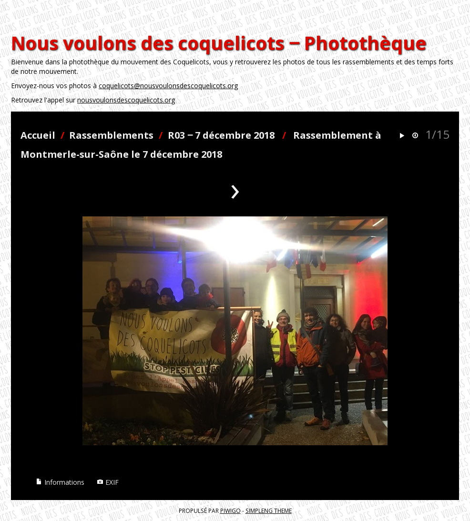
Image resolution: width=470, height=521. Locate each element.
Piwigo (230, 510)
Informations (60, 482)
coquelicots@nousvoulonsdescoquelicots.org (168, 85)
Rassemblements (111, 135)
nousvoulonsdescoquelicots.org (126, 99)
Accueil (37, 135)
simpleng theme (268, 510)
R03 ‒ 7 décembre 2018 (221, 135)
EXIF (108, 482)
